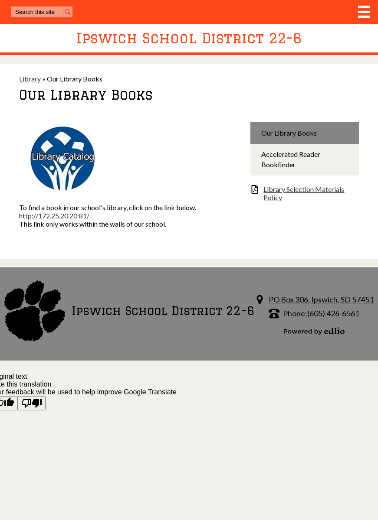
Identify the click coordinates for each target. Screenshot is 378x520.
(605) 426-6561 (333, 313)
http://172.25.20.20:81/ (54, 215)
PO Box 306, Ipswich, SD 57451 (321, 299)
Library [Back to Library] (30, 79)
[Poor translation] (32, 403)
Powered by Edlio (314, 331)
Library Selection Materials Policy (303, 193)
